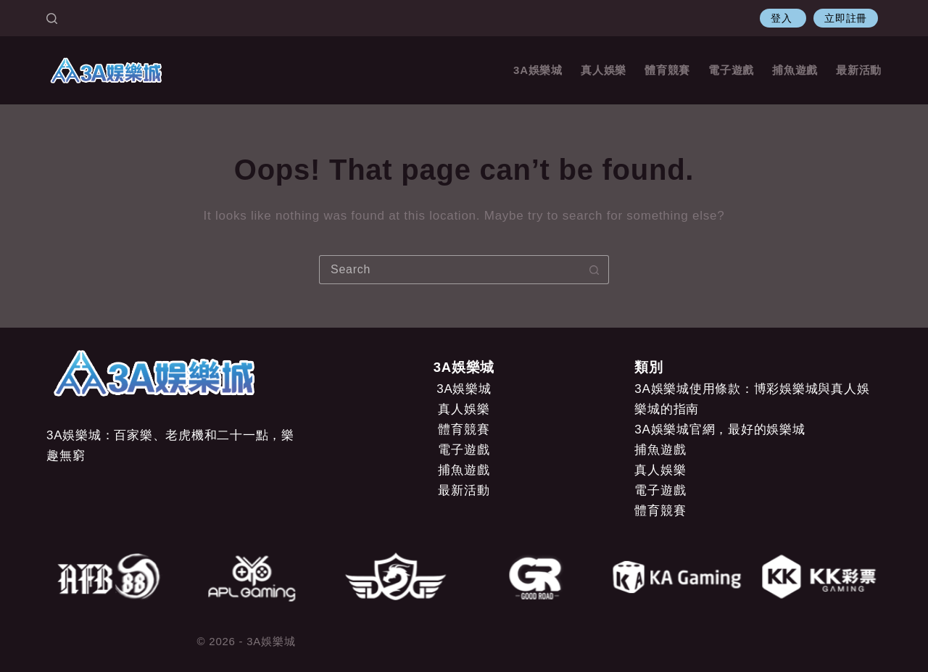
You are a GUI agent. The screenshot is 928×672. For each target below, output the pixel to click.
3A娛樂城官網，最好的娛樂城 (719, 429)
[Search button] (594, 269)
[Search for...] (449, 269)
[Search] (51, 18)
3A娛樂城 (538, 70)
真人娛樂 (603, 70)
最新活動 (859, 70)
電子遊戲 (731, 70)
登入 (783, 18)
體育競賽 (667, 70)
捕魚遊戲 (795, 70)
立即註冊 (845, 18)
